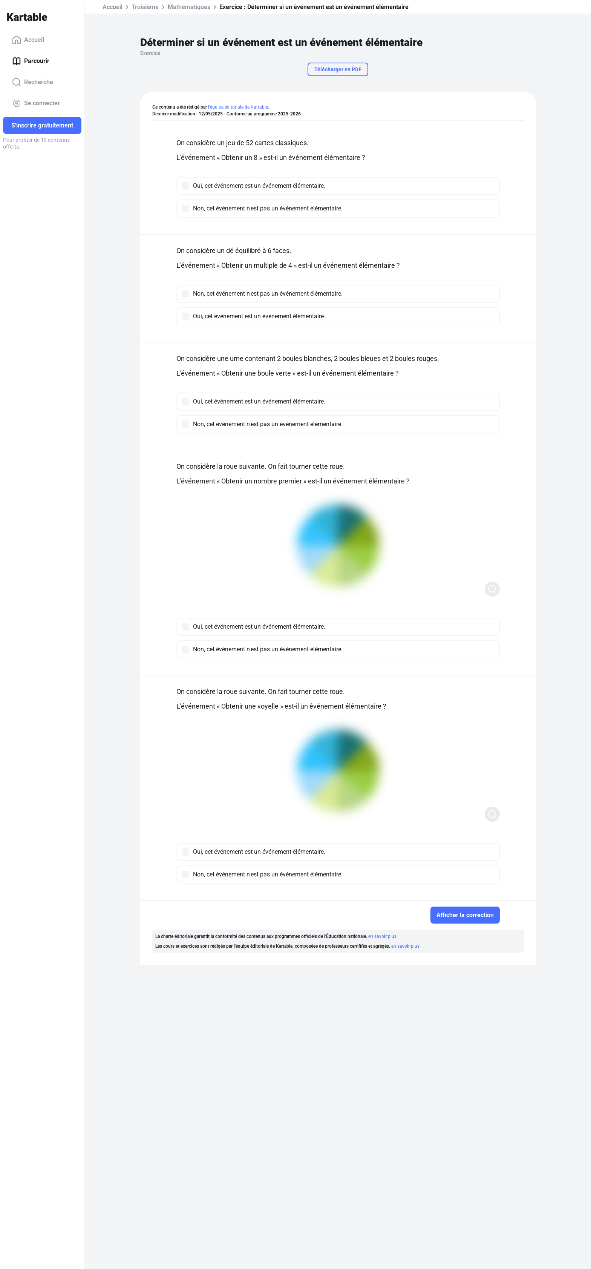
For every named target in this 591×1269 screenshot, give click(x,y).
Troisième (145, 7)
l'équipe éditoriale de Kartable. (238, 107)
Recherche (32, 82)
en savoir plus (382, 936)
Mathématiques (189, 7)
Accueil (28, 39)
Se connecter (36, 103)
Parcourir (30, 61)
